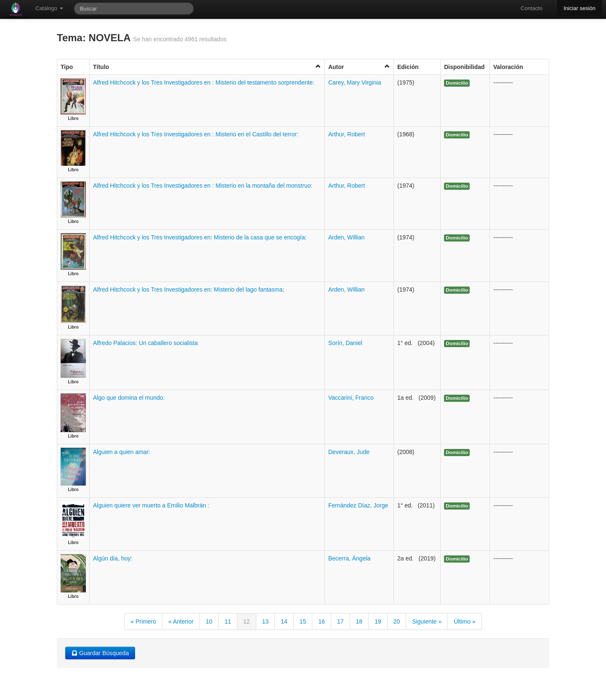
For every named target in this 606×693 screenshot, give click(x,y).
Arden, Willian (346, 237)
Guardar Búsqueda (100, 653)
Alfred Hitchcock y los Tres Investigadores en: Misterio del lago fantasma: (188, 289)
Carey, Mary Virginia (354, 82)
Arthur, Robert (346, 134)
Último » (464, 621)
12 (246, 621)
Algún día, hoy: (112, 558)
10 (209, 621)
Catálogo (49, 8)
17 (340, 621)
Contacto (531, 8)
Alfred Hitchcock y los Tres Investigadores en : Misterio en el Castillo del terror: (195, 134)
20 (396, 621)
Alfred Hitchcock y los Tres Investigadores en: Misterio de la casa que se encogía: (199, 237)
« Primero (143, 621)
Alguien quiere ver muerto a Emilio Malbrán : (151, 505)
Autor (359, 66)
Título (207, 66)
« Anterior (181, 621)
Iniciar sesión (579, 8)
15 (303, 621)
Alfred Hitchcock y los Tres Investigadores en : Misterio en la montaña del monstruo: (202, 185)
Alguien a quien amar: (121, 452)
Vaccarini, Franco (351, 397)
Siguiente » (426, 621)
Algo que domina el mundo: (129, 397)
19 (378, 621)
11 (228, 621)
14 (284, 621)
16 (321, 621)
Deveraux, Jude (348, 452)
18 (359, 621)
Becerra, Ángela (349, 558)
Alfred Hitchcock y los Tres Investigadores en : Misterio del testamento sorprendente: (203, 82)
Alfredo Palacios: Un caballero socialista (145, 343)
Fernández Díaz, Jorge (358, 505)
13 (265, 621)
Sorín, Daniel (345, 343)
